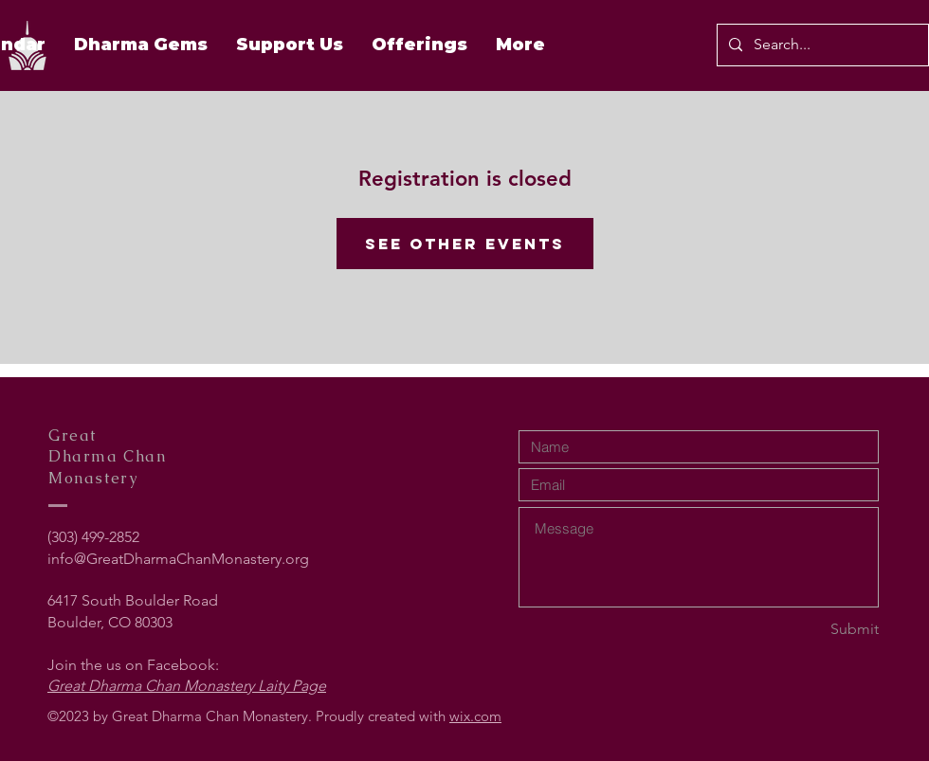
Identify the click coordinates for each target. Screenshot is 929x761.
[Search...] (821, 45)
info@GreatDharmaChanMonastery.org (178, 559)
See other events (465, 243)
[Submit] (811, 629)
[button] (419, 44)
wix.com (475, 716)
